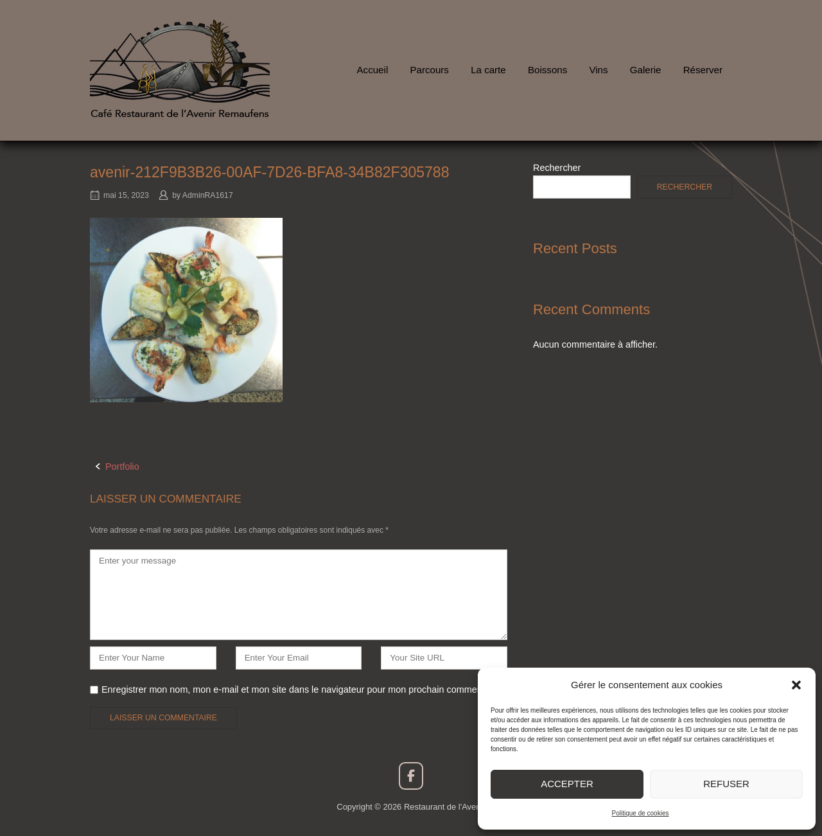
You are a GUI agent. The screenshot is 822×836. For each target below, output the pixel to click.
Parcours (429, 69)
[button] (796, 685)
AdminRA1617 (207, 195)
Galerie (645, 69)
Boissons (547, 69)
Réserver (702, 69)
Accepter (567, 783)
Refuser (726, 783)
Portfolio (122, 466)
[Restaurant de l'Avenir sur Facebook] (411, 775)
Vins (598, 69)
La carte (488, 69)
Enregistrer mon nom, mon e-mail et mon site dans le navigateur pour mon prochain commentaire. (302, 689)
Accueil (373, 69)
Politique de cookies (640, 813)
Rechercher (557, 168)
